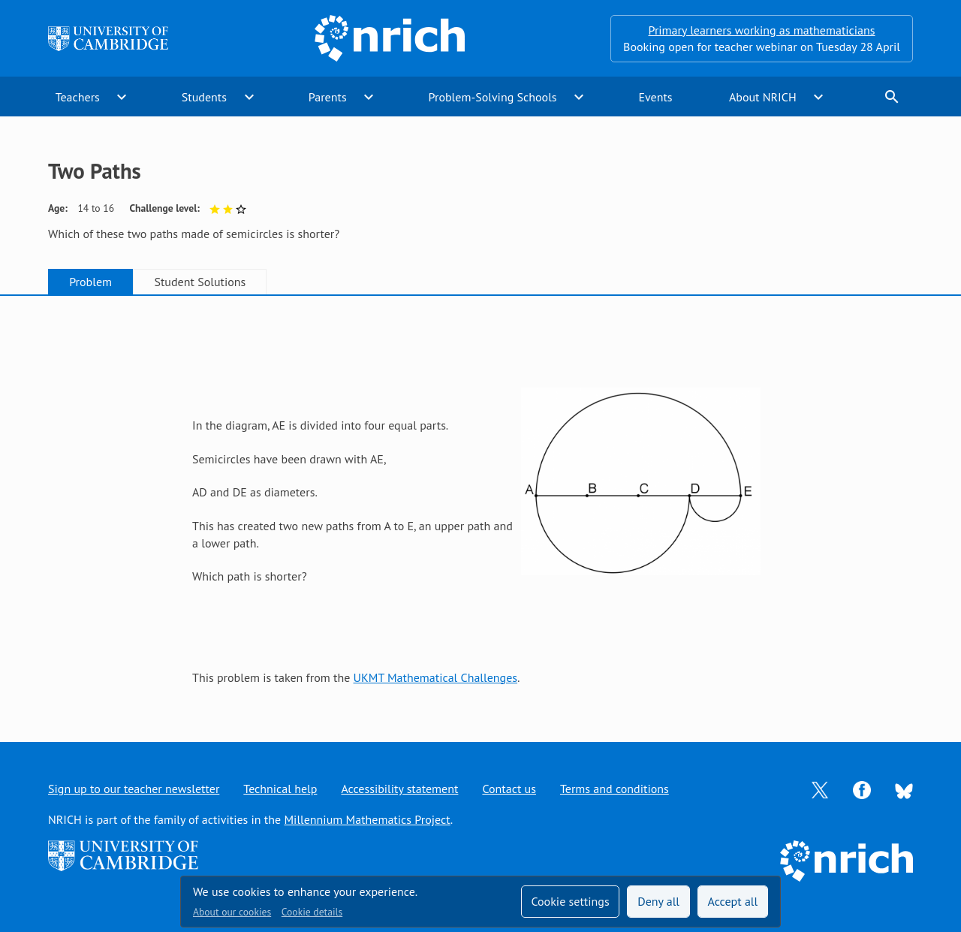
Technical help (280, 788)
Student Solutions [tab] (200, 281)
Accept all (733, 901)
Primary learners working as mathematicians (762, 30)
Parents (328, 96)
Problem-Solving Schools (493, 96)
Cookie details (312, 911)
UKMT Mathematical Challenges (436, 677)
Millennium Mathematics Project (367, 819)
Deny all (658, 901)
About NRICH (763, 96)
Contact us (509, 788)
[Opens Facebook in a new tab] (862, 788)
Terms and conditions (614, 788)
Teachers (78, 96)
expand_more (122, 97)
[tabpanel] (480, 504)
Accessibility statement (399, 788)
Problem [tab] (90, 281)
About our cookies (232, 911)
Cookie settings (570, 901)
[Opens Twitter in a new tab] (820, 788)
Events (655, 96)
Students (204, 96)
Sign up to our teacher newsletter (133, 788)
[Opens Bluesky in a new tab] (904, 789)
